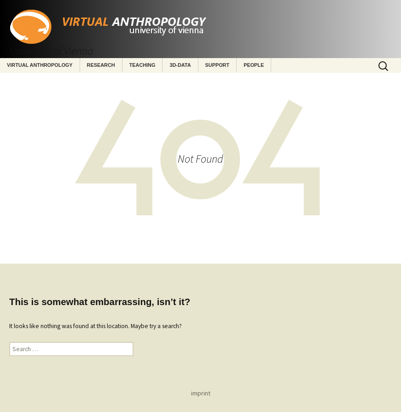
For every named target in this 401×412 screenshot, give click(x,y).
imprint (200, 393)
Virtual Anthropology (40, 65)
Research (101, 65)
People (254, 65)
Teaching (142, 65)
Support (217, 65)
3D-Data (180, 65)
